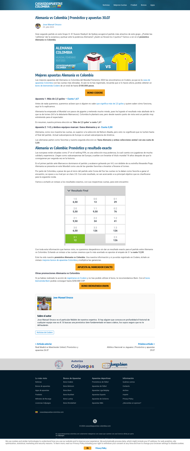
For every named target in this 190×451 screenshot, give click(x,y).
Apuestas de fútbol (99, 386)
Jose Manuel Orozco (63, 297)
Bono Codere (68, 382)
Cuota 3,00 (107, 127)
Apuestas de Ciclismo (100, 399)
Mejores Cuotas (120, 5)
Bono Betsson (68, 386)
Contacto (126, 386)
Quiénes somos (129, 382)
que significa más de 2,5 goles (110, 103)
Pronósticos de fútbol (100, 382)
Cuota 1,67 (73, 98)
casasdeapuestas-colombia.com (52, 412)
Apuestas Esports (99, 395)
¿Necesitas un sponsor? (132, 403)
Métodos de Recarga (43, 399)
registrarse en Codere (77, 278)
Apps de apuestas (42, 390)
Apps (152, 5)
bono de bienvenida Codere (47, 85)
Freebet (134, 5)
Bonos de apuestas (42, 386)
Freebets (38, 395)
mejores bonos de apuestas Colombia (59, 260)
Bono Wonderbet (69, 403)
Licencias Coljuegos (43, 403)
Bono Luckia (68, 399)
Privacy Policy (128, 399)
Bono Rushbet (68, 395)
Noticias (106, 5)
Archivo (125, 390)
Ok (87, 448)
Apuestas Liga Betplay (100, 390)
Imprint (125, 395)
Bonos (143, 5)
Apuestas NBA (97, 403)
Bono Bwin (67, 390)
